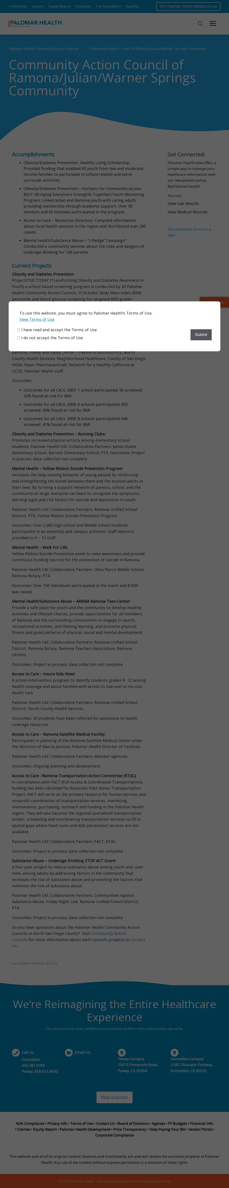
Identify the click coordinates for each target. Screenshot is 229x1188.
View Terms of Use (36, 319)
